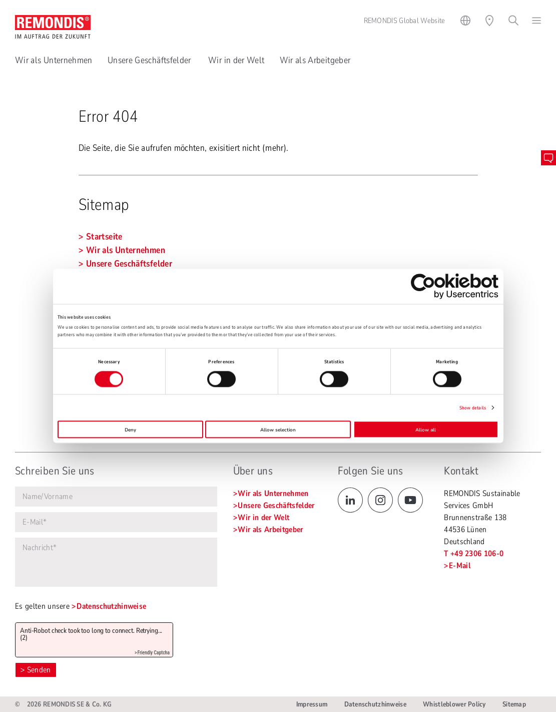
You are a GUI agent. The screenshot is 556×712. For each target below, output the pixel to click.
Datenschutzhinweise (111, 606)
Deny (130, 429)
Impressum (312, 704)
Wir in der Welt (236, 60)
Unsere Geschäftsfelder (150, 60)
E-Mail (459, 565)
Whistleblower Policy (454, 704)
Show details (472, 408)
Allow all (425, 429)
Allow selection (278, 429)
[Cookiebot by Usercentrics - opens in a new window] (454, 286)
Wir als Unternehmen (54, 60)
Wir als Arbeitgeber (315, 60)
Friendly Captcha (153, 652)
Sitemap (514, 704)
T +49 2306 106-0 (473, 553)
